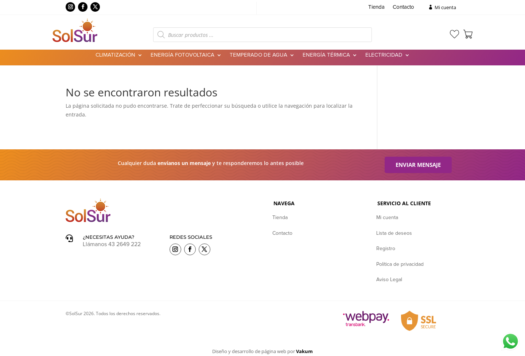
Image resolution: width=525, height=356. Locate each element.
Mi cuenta (445, 7)
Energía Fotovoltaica (182, 55)
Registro (385, 248)
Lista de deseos (394, 233)
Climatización (115, 55)
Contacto (403, 7)
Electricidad (383, 55)
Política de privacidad (400, 264)
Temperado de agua (258, 55)
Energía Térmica (326, 55)
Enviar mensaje (418, 164)
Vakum (304, 351)
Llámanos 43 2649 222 (112, 244)
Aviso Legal (389, 279)
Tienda (376, 7)
